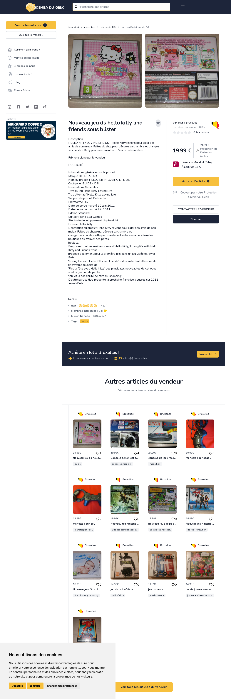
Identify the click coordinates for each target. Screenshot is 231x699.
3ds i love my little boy (86, 595)
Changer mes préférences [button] (62, 685)
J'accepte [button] (17, 685)
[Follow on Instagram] (10, 107)
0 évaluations (201, 132)
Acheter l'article (196, 181)
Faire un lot (208, 354)
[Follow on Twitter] (27, 107)
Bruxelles (191, 122)
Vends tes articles (31, 25)
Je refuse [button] (35, 685)
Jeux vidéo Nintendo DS (135, 27)
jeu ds (84, 321)
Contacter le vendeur (196, 209)
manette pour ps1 (83, 529)
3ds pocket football (160, 529)
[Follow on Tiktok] (44, 107)
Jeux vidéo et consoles (81, 27)
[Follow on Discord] (36, 107)
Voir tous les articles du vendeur (143, 687)
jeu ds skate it (157, 595)
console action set (121, 463)
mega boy (155, 463)
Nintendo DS (108, 27)
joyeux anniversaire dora (199, 595)
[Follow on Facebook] (18, 107)
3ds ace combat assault (124, 529)
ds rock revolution (196, 529)
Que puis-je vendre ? (31, 35)
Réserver (196, 219)
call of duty (118, 595)
